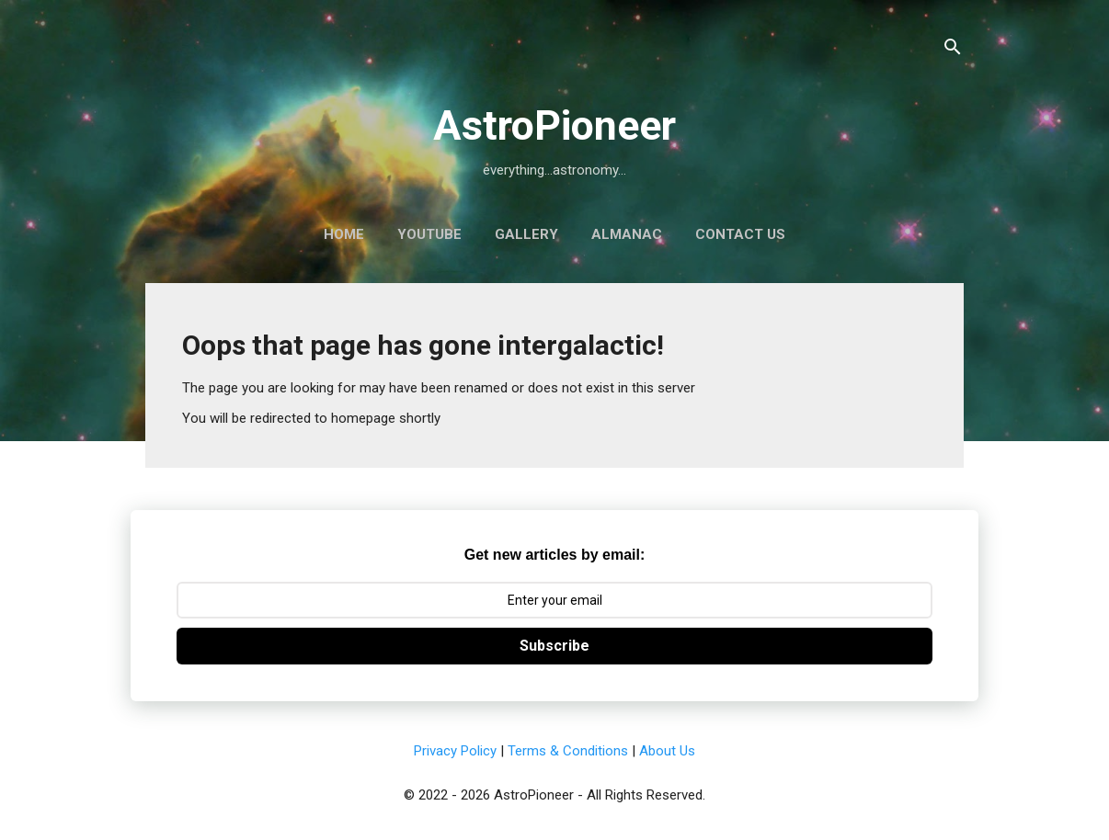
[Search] (953, 50)
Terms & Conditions (568, 751)
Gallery (526, 234)
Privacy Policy (455, 751)
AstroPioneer (554, 125)
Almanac (626, 234)
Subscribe (554, 645)
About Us (667, 751)
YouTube (429, 234)
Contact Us (740, 234)
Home (344, 234)
